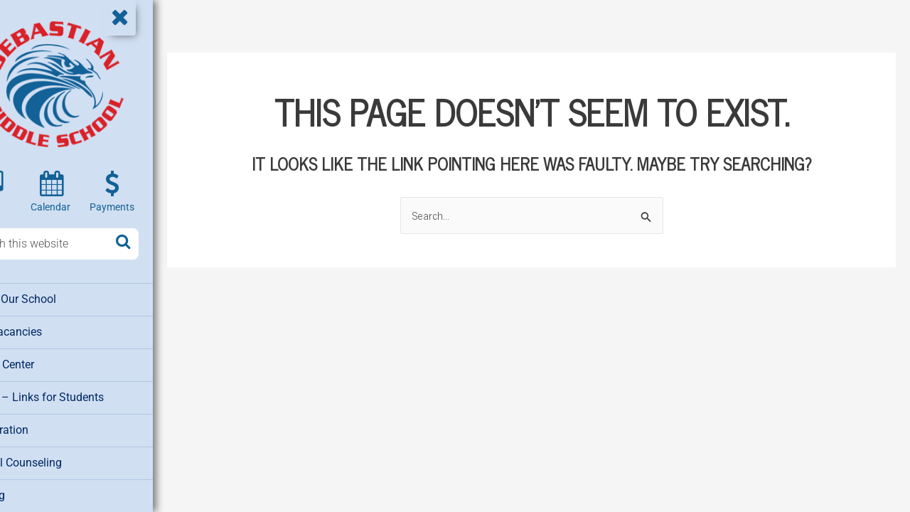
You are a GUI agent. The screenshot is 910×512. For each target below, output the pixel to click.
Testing (31, 490)
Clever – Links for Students (79, 394)
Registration (43, 426)
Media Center (45, 362)
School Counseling (59, 458)
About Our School (56, 298)
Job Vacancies (49, 330)
